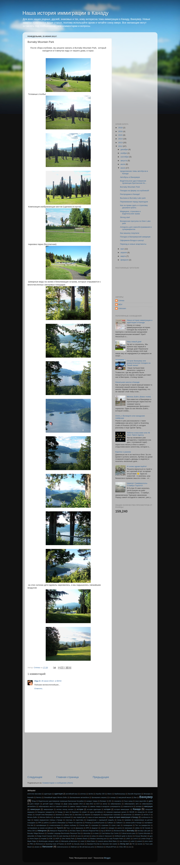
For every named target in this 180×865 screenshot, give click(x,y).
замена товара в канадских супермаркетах (105, 806)
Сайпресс (119, 822)
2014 (120, 139)
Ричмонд (88, 822)
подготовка (79, 820)
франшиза (79, 828)
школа (119, 828)
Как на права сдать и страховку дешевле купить (134, 206)
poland (139, 841)
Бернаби (30, 797)
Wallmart (74, 847)
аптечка (83, 794)
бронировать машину (99, 797)
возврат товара (91, 801)
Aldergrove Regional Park (58, 830)
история (107, 809)
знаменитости (128, 806)
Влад (34, 801)
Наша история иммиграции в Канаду (65, 13)
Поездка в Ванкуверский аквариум (135, 237)
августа (124, 161)
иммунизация (48, 809)
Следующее (34, 777)
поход (119, 820)
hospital (43, 838)
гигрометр (117, 801)
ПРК (39, 822)
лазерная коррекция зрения (116, 812)
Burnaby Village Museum (35, 833)
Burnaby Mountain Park (130, 187)
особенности (145, 817)
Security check (79, 844)
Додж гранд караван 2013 (73, 804)
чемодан (111, 828)
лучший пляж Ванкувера (44, 814)
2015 (120, 135)
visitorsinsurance (62, 847)
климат (84, 812)
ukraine (36, 847)
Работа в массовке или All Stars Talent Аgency (138, 434)
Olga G (37, 681)
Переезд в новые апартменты (133, 244)
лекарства (141, 812)
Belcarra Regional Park (91, 830)
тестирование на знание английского (40, 828)
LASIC (128, 838)
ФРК (87, 828)
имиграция (148, 806)
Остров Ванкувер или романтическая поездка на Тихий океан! (138, 363)
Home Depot (34, 838)
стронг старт (115, 825)
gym (151, 836)
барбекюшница (119, 794)
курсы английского (96, 812)
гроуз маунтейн (140, 801)
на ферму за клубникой (62, 817)
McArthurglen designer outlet (48, 841)
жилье (105, 804)
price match (149, 841)
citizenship (86, 833)
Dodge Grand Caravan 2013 (46, 836)
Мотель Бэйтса (45, 817)
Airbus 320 (31, 830)
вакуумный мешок (124, 797)
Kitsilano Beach (82, 838)
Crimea (121, 300)
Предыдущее (101, 777)
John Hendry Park (68, 838)
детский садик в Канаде (51, 804)
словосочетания (55, 825)
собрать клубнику (70, 825)
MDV (120, 304)
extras (94, 836)
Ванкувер (146, 797)
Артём (91, 794)
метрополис (127, 814)
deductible (30, 836)
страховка (94, 825)
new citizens (124, 841)
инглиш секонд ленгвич (64, 809)
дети (151, 801)
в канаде (113, 797)
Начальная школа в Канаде (127, 382)
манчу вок (68, 814)
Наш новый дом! (134, 342)
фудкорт (95, 828)
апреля (124, 252)
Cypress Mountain (144, 833)
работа (46, 822)
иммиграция (35, 809)
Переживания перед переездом (134, 202)
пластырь (69, 820)
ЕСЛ (98, 804)
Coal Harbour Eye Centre (110, 833)
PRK (31, 844)
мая (122, 249)
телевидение (127, 825)
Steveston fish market (109, 844)
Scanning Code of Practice (55, 844)
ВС (110, 801)
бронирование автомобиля (79, 797)
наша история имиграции (97, 817)
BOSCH (108, 830)
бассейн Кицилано (134, 794)
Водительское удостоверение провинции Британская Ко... (133, 182)
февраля (125, 260)
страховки (104, 825)
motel (82, 841)
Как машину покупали (129, 233)
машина (87, 814)
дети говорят (35, 804)
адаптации (47, 794)
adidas (137, 828)
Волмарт (103, 801)
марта (123, 256)
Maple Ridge (31, 841)
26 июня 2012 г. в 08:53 (51, 681)
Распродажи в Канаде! (130, 194)
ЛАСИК (131, 812)
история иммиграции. (122, 809)
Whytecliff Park (111, 847)
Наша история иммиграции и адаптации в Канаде (139, 321)
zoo (130, 847)
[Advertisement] (68, 754)
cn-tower (96, 833)
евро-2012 (89, 804)
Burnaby (130, 831)
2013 (120, 142)
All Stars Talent (75, 830)
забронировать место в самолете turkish (53, 806)
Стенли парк (83, 825)
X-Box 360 (122, 847)
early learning (63, 836)
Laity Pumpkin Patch (116, 838)
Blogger (107, 858)
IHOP (57, 838)
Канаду (60, 812)
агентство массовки (34, 794)
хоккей (103, 828)
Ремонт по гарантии (75, 822)
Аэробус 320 (100, 794)
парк (29, 820)
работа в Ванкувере (58, 822)
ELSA (73, 836)
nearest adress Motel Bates (107, 841)
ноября (124, 153)
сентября (125, 157)
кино (67, 812)
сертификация (41, 825)
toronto (140, 844)
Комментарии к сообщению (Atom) (57, 783)
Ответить (38, 688)
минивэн (138, 814)
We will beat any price (86, 847)
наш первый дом (79, 817)
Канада (137, 809)
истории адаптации (94, 809)
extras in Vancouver (105, 836)
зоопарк (138, 806)
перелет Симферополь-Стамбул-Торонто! (137, 484)
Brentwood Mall (119, 830)
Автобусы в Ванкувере (130, 177)
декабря (124, 149)
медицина (96, 814)
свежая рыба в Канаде (134, 822)
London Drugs (145, 838)
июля (123, 164)
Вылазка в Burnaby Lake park (133, 198)
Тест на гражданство (142, 825)
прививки (127, 820)
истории (80, 809)
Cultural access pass (128, 833)
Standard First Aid (93, 844)
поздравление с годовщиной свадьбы (100, 820)
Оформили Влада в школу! (132, 240)
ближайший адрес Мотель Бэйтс (55, 797)
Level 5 (135, 838)
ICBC (51, 838)
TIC (133, 844)
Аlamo (109, 794)
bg (102, 830)
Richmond (39, 844)
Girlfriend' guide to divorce (123, 836)
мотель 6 (147, 814)
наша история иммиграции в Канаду (123, 817)
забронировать (116, 804)
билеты (38, 797)
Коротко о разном (123, 452)
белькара (147, 794)
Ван (135, 797)
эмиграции (128, 828)
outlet (132, 841)
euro (79, 836)
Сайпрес (110, 822)
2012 (120, 146)
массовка (78, 814)
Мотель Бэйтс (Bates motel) (139, 397)
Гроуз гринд (128, 801)
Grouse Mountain (141, 836)
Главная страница (67, 777)
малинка (59, 814)
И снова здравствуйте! (137, 466)
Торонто (60, 828)
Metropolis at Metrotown (69, 841)
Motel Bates (91, 841)
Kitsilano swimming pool (98, 838)
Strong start (125, 217)
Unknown (122, 308)
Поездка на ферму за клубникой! (134, 191)
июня (123, 168)
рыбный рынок (99, 822)
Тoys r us (69, 828)
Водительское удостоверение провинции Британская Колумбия (61, 801)
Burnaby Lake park (144, 830)
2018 (120, 128)
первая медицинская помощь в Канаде (48, 820)
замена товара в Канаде (78, 806)
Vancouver (47, 846)
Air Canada (146, 828)
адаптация (58, 794)
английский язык (71, 794)
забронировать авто (131, 804)
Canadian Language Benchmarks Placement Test (63, 833)
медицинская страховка (111, 814)
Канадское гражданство (46, 812)
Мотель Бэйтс (32, 817)
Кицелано (75, 812)
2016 (120, 131)
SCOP (69, 844)
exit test (86, 836)
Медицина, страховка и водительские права (130, 212)
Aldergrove (42, 831)
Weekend (100, 847)
